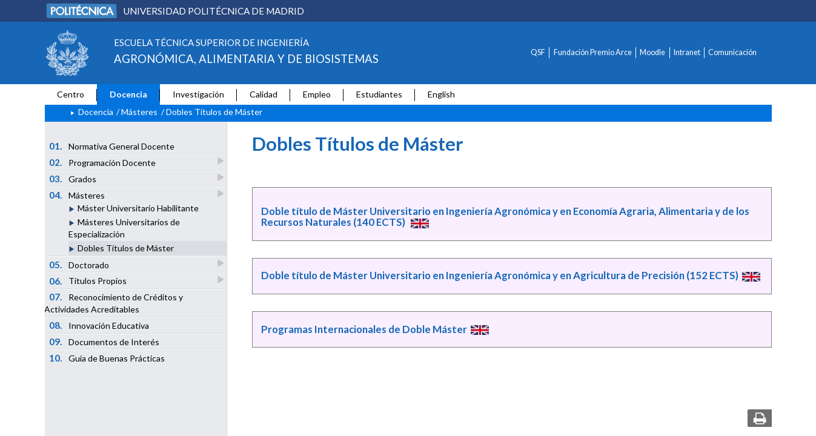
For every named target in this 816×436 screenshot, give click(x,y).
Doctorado (79, 264)
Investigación (198, 94)
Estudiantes (379, 94)
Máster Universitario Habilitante (138, 208)
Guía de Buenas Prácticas (107, 357)
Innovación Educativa (99, 325)
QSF (538, 52)
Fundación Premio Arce (593, 52)
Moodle (652, 52)
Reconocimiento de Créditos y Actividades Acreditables (113, 302)
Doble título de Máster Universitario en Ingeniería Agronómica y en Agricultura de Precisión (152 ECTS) (499, 275)
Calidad (263, 94)
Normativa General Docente (111, 145)
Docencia (128, 94)
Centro (70, 94)
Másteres (139, 112)
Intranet (687, 52)
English (441, 94)
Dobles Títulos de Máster (126, 248)
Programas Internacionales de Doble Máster (364, 329)
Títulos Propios (88, 280)
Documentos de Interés (104, 341)
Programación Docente (103, 162)
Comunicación (732, 52)
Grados (73, 178)
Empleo (317, 94)
